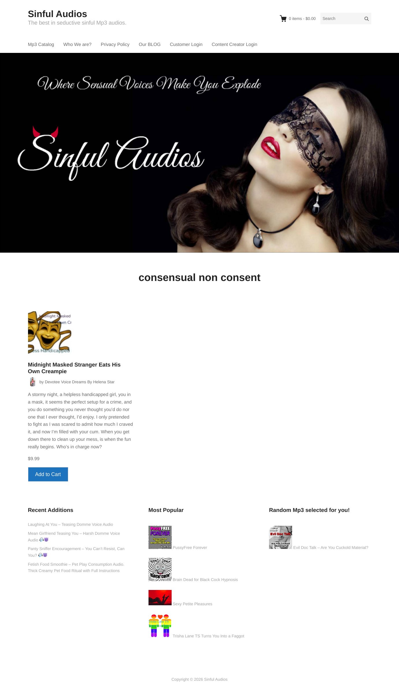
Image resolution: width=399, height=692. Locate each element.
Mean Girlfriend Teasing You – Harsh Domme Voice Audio (74, 536)
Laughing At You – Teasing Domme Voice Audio (70, 524)
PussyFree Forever (190, 547)
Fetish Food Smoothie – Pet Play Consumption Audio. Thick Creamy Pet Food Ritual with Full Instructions (76, 567)
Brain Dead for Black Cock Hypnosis (205, 579)
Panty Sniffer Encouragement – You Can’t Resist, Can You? (76, 552)
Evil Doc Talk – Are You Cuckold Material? (330, 547)
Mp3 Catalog (41, 44)
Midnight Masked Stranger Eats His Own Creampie (74, 368)
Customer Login (186, 44)
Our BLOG (150, 44)
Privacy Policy (115, 44)
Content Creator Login (234, 44)
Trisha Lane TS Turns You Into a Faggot (208, 636)
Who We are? (77, 44)
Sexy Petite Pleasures (192, 604)
